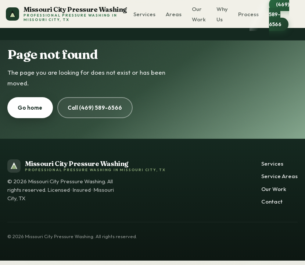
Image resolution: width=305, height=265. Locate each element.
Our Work (199, 14)
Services (144, 14)
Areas (174, 14)
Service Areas (279, 176)
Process (248, 14)
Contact (272, 201)
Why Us (222, 14)
